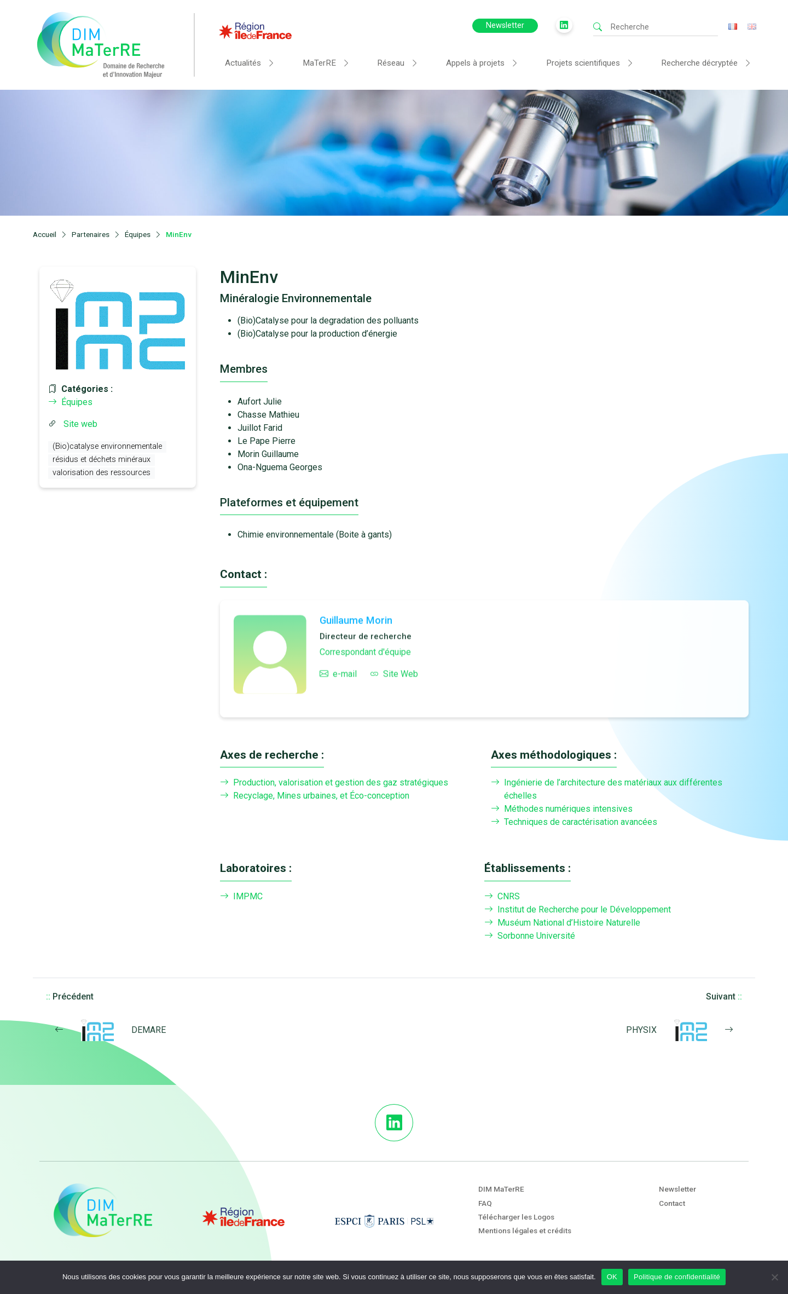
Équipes (70, 402)
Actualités (243, 63)
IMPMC (241, 896)
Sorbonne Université (529, 936)
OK (612, 1277)
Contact (672, 1203)
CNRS (502, 896)
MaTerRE (319, 63)
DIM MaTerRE (501, 1189)
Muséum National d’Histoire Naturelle (562, 922)
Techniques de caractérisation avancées (574, 822)
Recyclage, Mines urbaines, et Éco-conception (314, 795)
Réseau (390, 63)
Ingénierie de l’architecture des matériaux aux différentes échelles (606, 789)
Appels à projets (475, 63)
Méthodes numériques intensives (562, 809)
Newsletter (505, 25)
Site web (80, 424)
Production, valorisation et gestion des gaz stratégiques (334, 782)
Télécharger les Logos (516, 1216)
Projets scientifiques (583, 63)
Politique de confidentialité (677, 1277)
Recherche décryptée (699, 63)
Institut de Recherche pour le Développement (577, 909)
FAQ (485, 1203)
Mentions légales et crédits (524, 1230)
